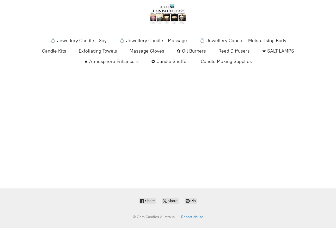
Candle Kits (54, 51)
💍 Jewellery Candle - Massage (153, 40)
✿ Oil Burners (191, 51)
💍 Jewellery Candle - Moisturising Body (242, 40)
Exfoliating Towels (98, 51)
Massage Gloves (147, 51)
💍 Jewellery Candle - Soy (78, 40)
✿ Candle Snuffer (169, 61)
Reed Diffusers (234, 51)
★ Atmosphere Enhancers (111, 61)
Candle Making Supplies (226, 61)
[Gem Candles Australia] (168, 14)
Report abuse (192, 217)
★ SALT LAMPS (278, 51)
